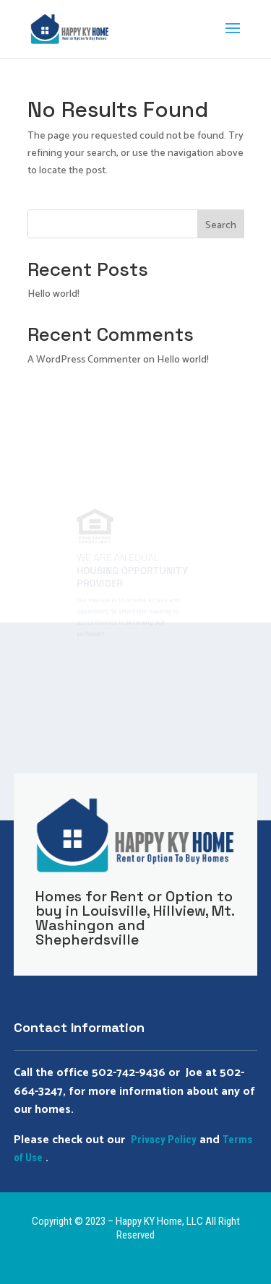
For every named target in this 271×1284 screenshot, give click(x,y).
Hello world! (53, 294)
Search (220, 225)
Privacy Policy (164, 1139)
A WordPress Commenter (84, 360)
